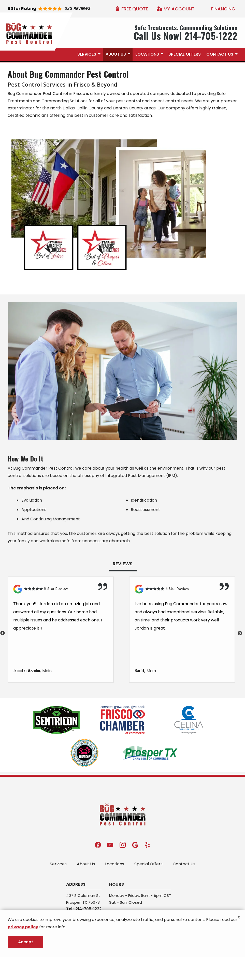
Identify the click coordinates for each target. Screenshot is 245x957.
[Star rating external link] (49, 8)
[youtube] (110, 844)
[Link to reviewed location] (60, 589)
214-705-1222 (89, 909)
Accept (25, 942)
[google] (135, 844)
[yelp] (147, 844)
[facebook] (98, 844)
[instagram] (122, 844)
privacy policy (23, 927)
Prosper (73, 902)
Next (239, 633)
